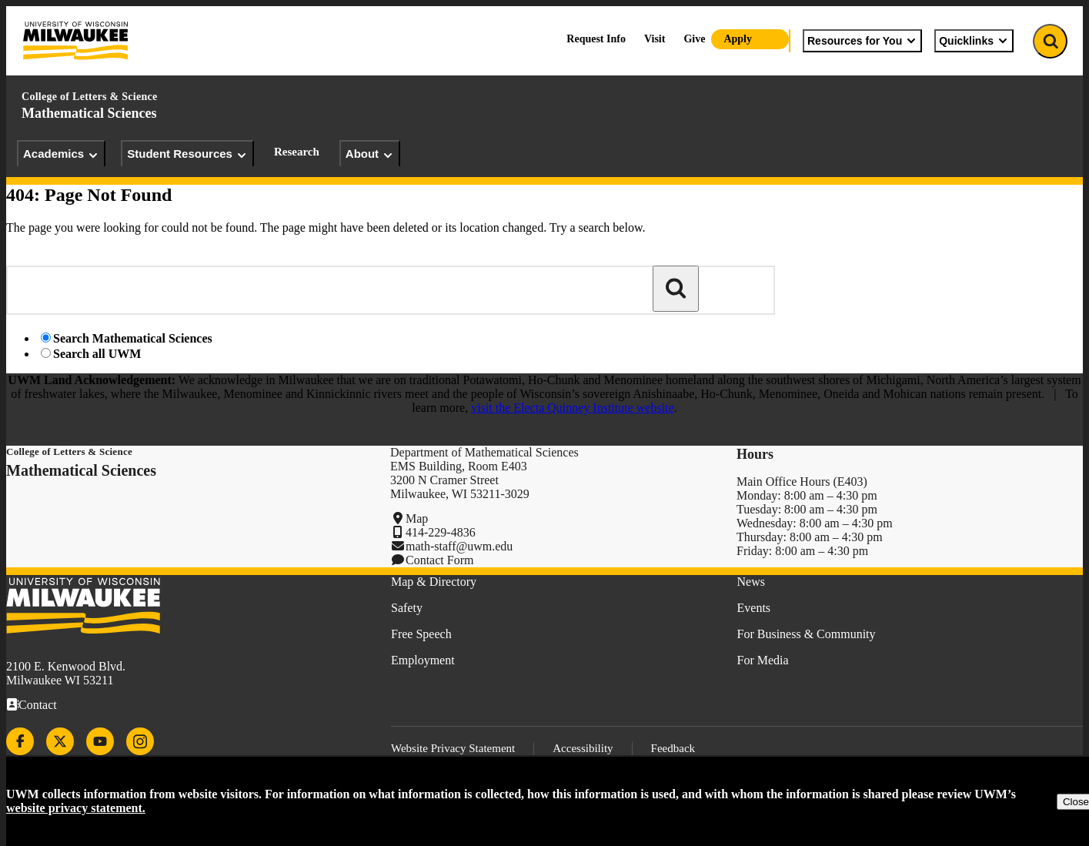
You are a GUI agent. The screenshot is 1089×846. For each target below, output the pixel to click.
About (370, 154)
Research (296, 151)
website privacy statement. (75, 807)
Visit (654, 39)
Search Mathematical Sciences (132, 338)
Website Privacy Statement (453, 748)
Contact (37, 704)
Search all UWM (97, 353)
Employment (423, 660)
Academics (61, 154)
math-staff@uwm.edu (459, 546)
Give (694, 39)
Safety (407, 607)
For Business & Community (806, 633)
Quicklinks (974, 41)
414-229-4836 (441, 532)
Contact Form (439, 560)
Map (417, 518)
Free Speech (421, 633)
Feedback (673, 748)
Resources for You (862, 41)
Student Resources (187, 154)
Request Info (596, 39)
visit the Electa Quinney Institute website (572, 407)
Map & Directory (433, 581)
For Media (763, 660)
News (751, 581)
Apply (737, 39)
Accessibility (583, 748)
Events (754, 607)
